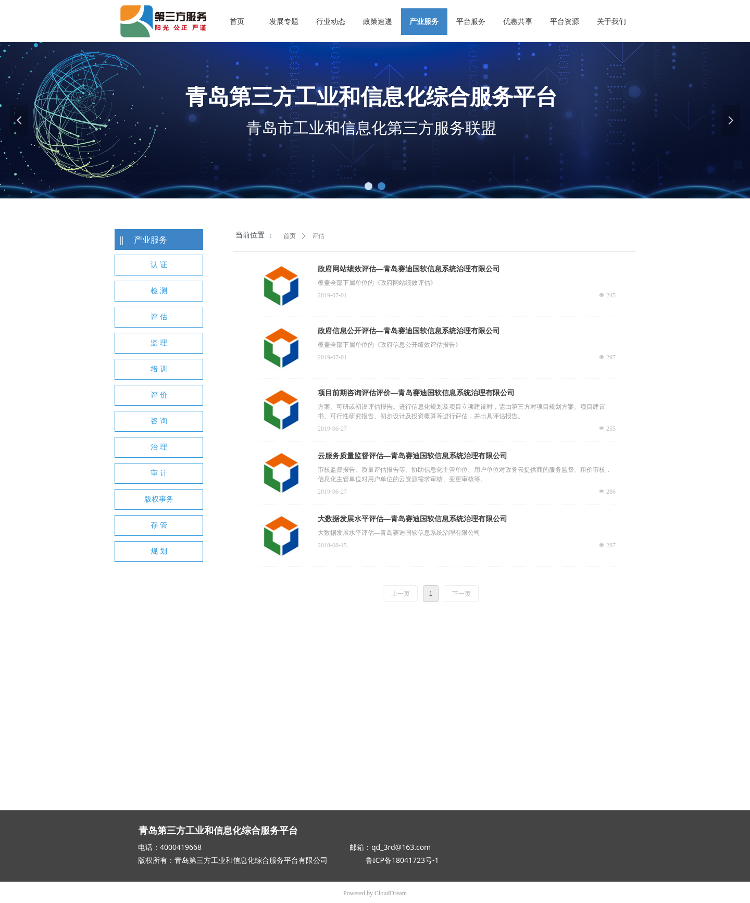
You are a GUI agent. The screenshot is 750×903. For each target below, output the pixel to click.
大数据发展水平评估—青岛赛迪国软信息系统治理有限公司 (412, 519)
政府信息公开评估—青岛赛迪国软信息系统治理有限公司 (409, 331)
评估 (318, 236)
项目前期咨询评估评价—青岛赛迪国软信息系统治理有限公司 (416, 393)
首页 (289, 236)
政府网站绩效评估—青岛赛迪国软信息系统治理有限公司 (409, 269)
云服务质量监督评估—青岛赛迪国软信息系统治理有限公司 (412, 456)
